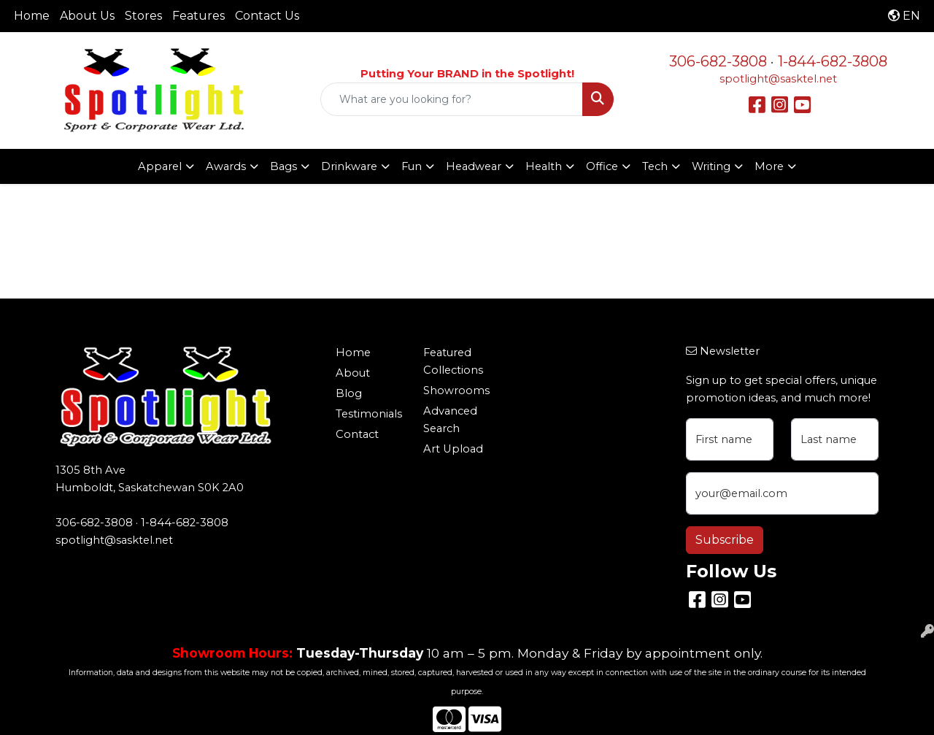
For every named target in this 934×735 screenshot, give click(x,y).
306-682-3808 (718, 61)
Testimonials (369, 413)
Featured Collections (453, 361)
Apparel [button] (160, 166)
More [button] (769, 166)
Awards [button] (226, 166)
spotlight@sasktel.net (778, 78)
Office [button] (602, 166)
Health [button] (543, 166)
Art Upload (453, 448)
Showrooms (456, 390)
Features (198, 16)
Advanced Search (450, 419)
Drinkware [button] (349, 166)
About (353, 373)
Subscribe (724, 540)
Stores (143, 16)
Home (32, 16)
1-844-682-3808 (832, 61)
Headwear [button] (473, 166)
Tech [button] (655, 166)
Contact (357, 434)
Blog (349, 393)
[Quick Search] (452, 99)
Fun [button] (411, 166)
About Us (87, 16)
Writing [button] (711, 166)
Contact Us (267, 16)
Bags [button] (283, 166)
